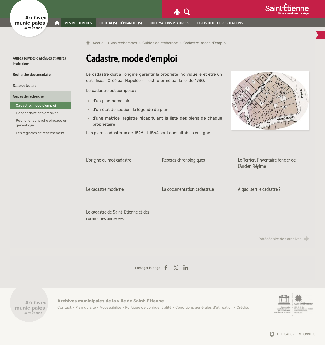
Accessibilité (110, 307)
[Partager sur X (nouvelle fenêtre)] (175, 267)
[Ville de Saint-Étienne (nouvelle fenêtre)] (287, 9)
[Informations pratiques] (169, 22)
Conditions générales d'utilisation (204, 307)
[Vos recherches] (78, 22)
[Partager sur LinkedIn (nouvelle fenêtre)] (185, 267)
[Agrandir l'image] (270, 100)
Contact (64, 307)
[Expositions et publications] (220, 22)
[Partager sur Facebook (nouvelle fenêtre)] (165, 267)
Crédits (243, 307)
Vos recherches (124, 43)
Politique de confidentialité (148, 307)
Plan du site (85, 307)
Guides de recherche (160, 43)
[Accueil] (57, 22)
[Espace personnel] (177, 9)
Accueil (99, 43)
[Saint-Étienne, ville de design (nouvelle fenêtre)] (293, 304)
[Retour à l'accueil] (29, 305)
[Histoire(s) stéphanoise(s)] (121, 22)
